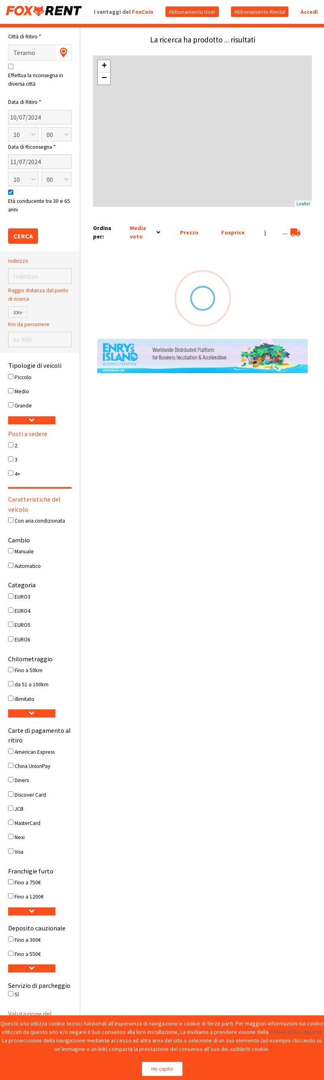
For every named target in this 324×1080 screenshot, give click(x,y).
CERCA (23, 236)
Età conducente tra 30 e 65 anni (39, 205)
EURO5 (22, 625)
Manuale (24, 551)
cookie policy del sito (296, 1032)
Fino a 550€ (28, 954)
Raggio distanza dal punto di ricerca (38, 294)
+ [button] (104, 66)
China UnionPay (32, 766)
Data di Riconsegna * (32, 146)
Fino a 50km (28, 670)
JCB (19, 809)
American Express (35, 752)
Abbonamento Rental (259, 11)
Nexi (20, 837)
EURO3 (22, 596)
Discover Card (30, 794)
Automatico (28, 566)
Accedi (309, 11)
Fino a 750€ (28, 882)
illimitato (24, 699)
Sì (17, 994)
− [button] (104, 78)
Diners (22, 780)
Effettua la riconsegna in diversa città (35, 79)
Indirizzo (18, 260)
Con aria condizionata (40, 520)
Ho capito (162, 1068)
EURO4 (22, 611)
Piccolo (23, 377)
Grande (23, 405)
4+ (17, 473)
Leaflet (303, 203)
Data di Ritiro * (24, 102)
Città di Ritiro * (24, 36)
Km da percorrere (28, 324)
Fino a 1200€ (29, 896)
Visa (19, 851)
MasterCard (27, 823)
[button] (32, 420)
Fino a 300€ (28, 940)
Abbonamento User (192, 11)
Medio (22, 391)
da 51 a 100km (32, 684)
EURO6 (22, 639)
